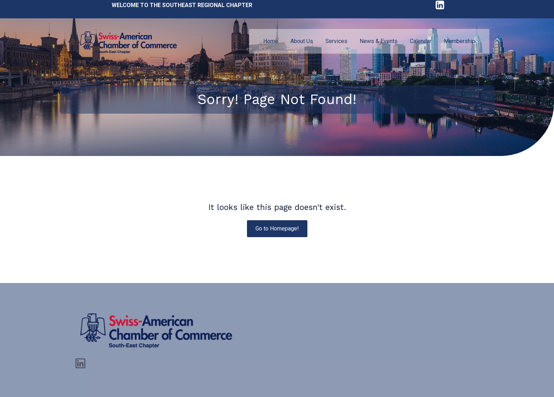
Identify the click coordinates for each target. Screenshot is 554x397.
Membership (459, 41)
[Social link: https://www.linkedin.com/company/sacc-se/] (83, 363)
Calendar (420, 41)
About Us (301, 41)
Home (270, 41)
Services (336, 41)
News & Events (378, 41)
